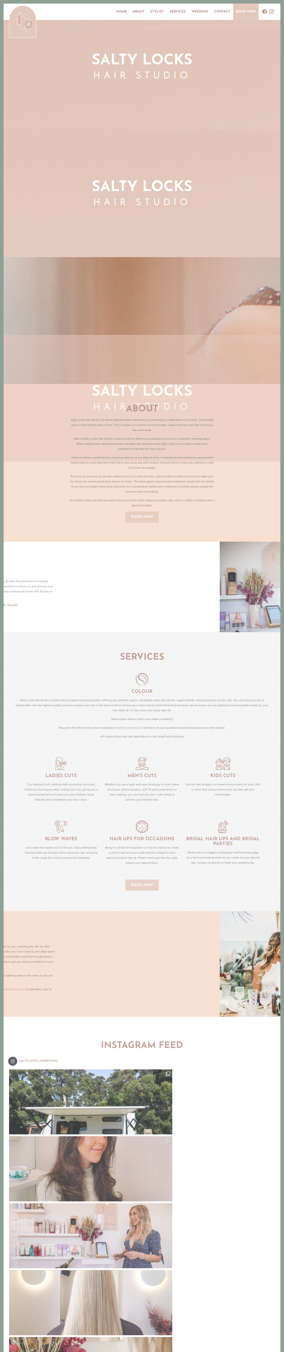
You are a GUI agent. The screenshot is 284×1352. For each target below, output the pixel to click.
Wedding (199, 11)
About (138, 11)
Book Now (246, 11)
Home (121, 11)
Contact (222, 11)
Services (178, 11)
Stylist (157, 11)
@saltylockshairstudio (129, 730)
